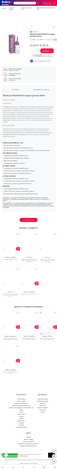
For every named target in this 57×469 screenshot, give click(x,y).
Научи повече (12, 75)
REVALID (42, 39)
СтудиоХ (34, 463)
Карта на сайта (21, 414)
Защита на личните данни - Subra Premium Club (21, 407)
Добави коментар (28, 220)
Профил (28, 437)
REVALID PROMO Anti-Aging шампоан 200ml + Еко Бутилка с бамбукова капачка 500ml (29, 260)
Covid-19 (42, 412)
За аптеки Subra (21, 399)
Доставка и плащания (41, 89)
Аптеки (21, 412)
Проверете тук (23, 455)
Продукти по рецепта (42, 407)
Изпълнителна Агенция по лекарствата (28, 443)
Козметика (42, 403)
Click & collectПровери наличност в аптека (42, 55)
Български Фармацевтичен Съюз (28, 446)
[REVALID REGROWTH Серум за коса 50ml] (15, 43)
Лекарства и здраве (42, 399)
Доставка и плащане (21, 427)
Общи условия (21, 401)
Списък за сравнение (28, 441)
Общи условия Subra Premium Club (21, 405)
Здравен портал (21, 420)
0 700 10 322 (47, 4)
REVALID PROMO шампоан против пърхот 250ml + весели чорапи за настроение (47, 260)
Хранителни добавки (42, 401)
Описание (15, 89)
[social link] (54, 451)
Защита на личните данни (21, 403)
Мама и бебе (42, 405)
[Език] (38, 3)
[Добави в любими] (17, 233)
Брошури (21, 423)
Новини (21, 416)
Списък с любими (28, 439)
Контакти (21, 425)
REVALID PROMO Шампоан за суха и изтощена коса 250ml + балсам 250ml (10, 295)
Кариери (21, 418)
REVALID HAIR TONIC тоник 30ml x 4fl (29, 294)
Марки (21, 409)
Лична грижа (42, 409)
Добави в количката (47, 50)
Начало (4, 8)
